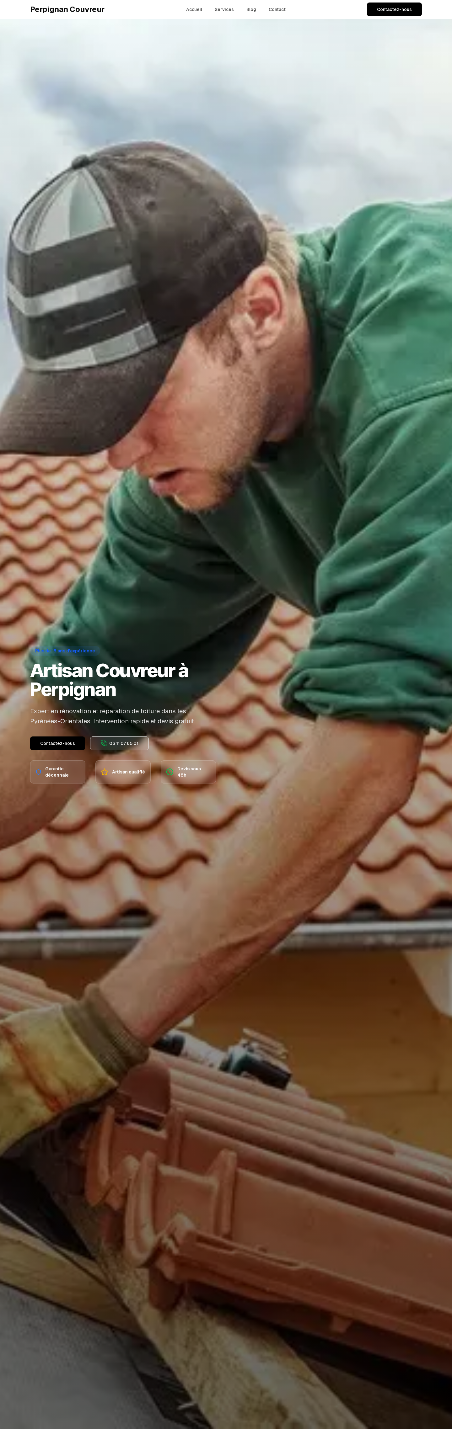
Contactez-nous (394, 9)
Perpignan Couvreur (67, 9)
